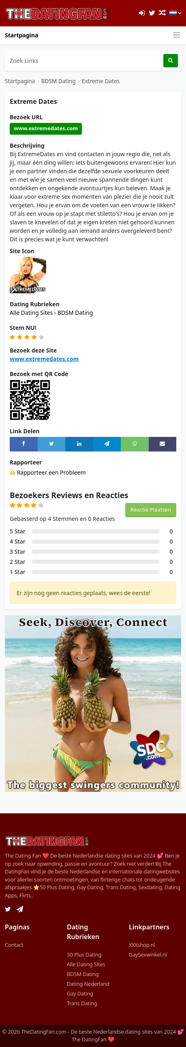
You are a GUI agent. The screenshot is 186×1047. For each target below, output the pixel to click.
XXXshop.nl (142, 944)
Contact (14, 944)
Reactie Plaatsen (150, 509)
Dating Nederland (88, 983)
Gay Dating (80, 993)
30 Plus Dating (84, 954)
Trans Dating (82, 1003)
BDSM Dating (58, 81)
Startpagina (21, 35)
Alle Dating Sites (32, 312)
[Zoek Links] (84, 60)
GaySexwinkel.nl (148, 954)
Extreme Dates (101, 81)
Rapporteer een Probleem (48, 472)
